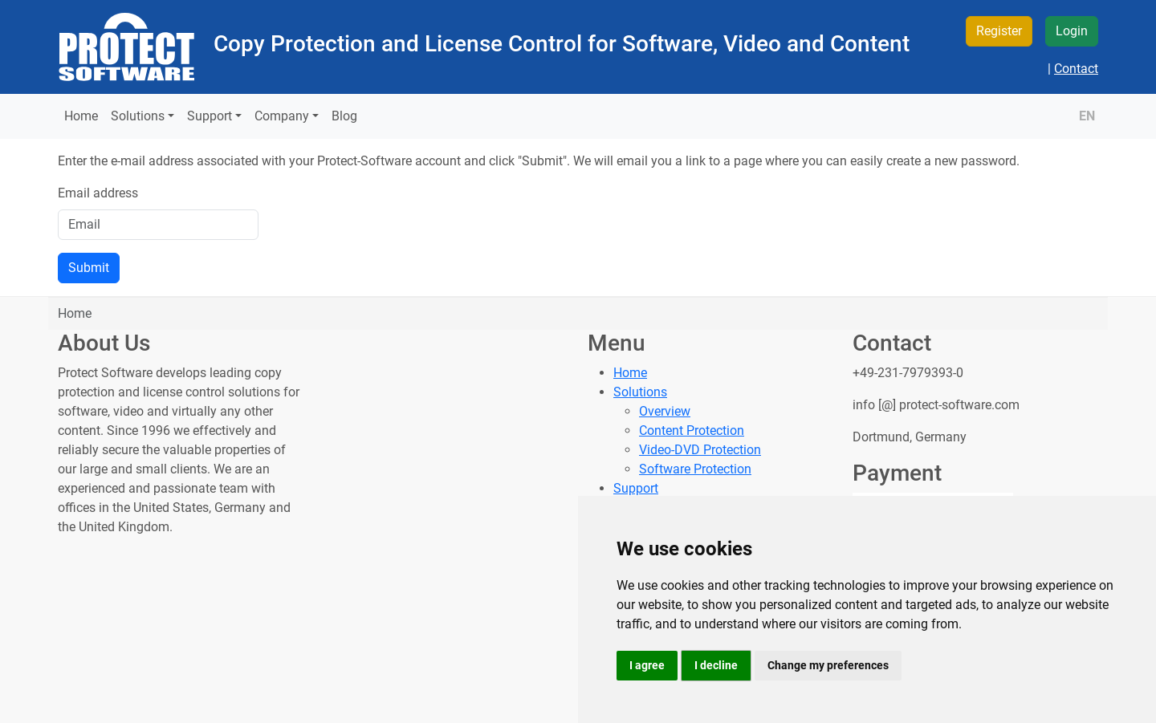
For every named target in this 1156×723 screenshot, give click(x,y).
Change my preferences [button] (828, 665)
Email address (98, 193)
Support (635, 488)
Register (999, 31)
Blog (344, 116)
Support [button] (209, 116)
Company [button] (281, 116)
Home (81, 116)
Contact (1076, 68)
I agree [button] (647, 665)
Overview (664, 411)
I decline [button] (716, 665)
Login (1072, 31)
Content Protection (691, 430)
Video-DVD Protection (700, 449)
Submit (88, 267)
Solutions (640, 392)
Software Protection (695, 469)
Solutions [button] (138, 116)
